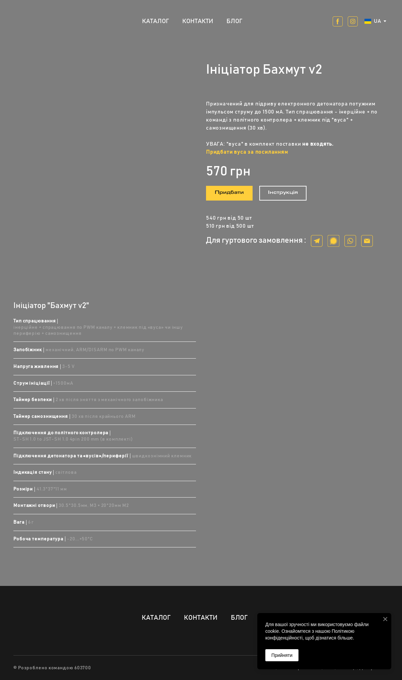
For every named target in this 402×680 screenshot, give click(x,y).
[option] (372, 21)
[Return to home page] (35, 21)
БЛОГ (234, 21)
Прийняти (281, 655)
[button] (338, 21)
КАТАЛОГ (155, 21)
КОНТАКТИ (197, 21)
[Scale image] (104, 154)
